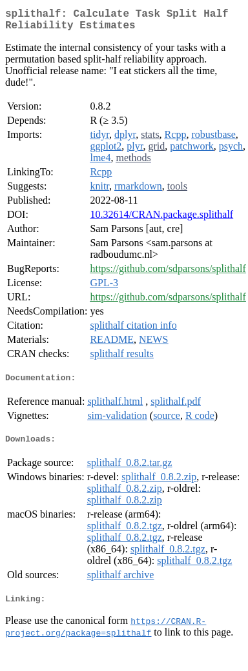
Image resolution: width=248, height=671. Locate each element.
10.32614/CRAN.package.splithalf (161, 219)
